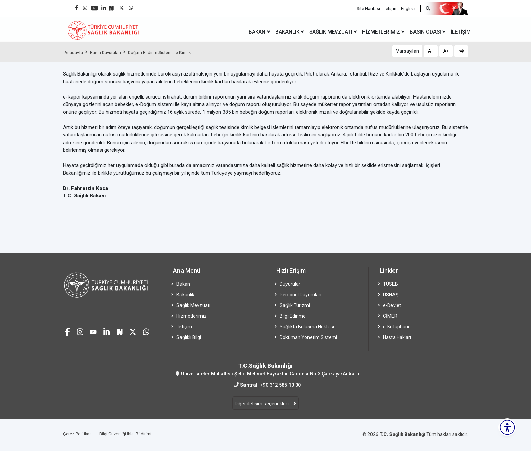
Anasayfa (74, 52)
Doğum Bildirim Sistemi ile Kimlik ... (171, 52)
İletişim (390, 6)
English (408, 6)
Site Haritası (368, 6)
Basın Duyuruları (110, 52)
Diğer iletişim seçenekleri (262, 404)
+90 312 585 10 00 (280, 385)
